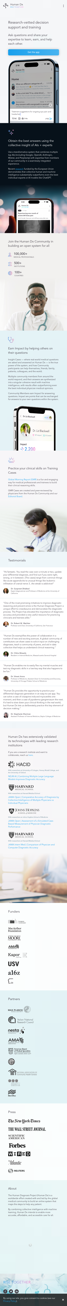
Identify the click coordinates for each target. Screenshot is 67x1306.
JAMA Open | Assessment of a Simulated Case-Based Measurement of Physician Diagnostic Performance (31, 824)
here (30, 755)
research (19, 169)
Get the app (33, 52)
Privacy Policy (9, 1301)
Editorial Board (15, 497)
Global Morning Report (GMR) (22, 480)
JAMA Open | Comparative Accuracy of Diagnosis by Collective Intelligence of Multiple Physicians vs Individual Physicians (33, 800)
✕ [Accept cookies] (63, 1299)
